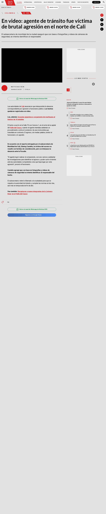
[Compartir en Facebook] (101, 19)
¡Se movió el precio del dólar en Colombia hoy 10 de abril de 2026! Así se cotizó (83, 135)
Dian (71, 112)
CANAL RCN (96, 2)
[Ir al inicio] (10, 3)
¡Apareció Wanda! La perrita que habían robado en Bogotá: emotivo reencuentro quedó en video (79, 104)
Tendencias (66, 2)
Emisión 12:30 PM (52, 7)
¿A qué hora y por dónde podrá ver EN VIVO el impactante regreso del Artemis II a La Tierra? (82, 146)
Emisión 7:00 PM (75, 7)
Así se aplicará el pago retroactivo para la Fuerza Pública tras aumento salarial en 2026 (83, 125)
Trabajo (72, 122)
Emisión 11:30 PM (98, 7)
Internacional (28, 2)
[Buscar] (104, 2)
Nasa (71, 142)
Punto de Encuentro (83, 2)
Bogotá (69, 99)
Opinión (73, 2)
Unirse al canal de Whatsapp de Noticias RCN (31, 99)
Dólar (72, 132)
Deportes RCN (38, 2)
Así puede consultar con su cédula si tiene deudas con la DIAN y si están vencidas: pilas (82, 115)
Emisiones (6, 7)
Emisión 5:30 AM (29, 7)
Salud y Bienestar (48, 2)
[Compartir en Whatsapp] (101, 29)
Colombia (19, 2)
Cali (8, 202)
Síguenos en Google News (32, 215)
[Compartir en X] (101, 24)
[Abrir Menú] (2, 2)
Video (26, 13)
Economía (58, 2)
